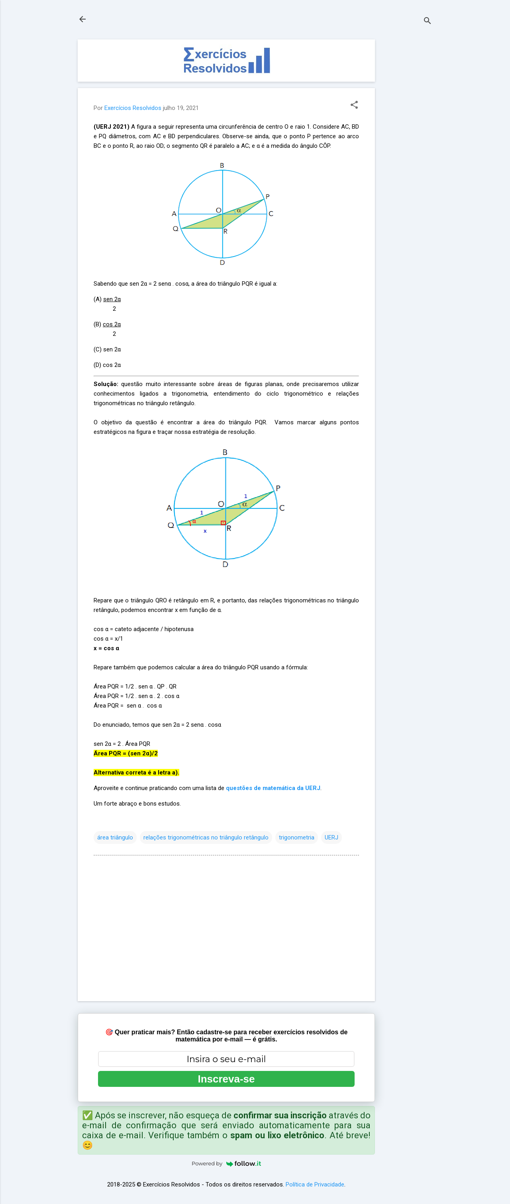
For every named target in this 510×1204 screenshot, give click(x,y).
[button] (354, 105)
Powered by (226, 1163)
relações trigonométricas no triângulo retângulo (206, 837)
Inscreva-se (226, 1079)
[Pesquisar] (427, 22)
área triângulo (115, 837)
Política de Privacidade (315, 1184)
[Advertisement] (406, 158)
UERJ (331, 837)
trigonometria (296, 837)
